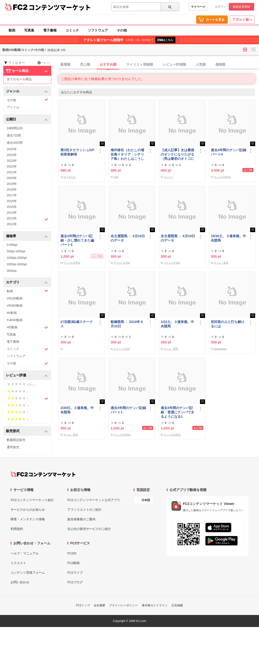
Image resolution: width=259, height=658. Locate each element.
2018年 (12, 189)
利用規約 (17, 529)
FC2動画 (73, 563)
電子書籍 (50, 30)
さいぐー (168, 177)
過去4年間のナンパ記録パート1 (128, 410)
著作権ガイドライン (155, 605)
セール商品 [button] (27, 70)
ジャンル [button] (27, 91)
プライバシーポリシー (123, 605)
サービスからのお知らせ (28, 509)
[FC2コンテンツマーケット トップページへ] (43, 474)
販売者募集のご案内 (81, 519)
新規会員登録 (241, 6)
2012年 (12, 224)
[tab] (159, 64)
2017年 (12, 195)
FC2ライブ (75, 572)
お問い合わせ (20, 582)
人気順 (201, 64)
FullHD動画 (15, 320)
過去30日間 (15, 142)
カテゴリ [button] (27, 282)
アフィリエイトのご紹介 (84, 509)
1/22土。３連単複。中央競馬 (177, 324)
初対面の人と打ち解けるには (227, 324)
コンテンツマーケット (60, 7)
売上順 (85, 64)
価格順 (220, 64)
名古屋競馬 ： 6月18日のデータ (178, 238)
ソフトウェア (98, 30)
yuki (116, 177)
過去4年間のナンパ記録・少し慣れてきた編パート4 (77, 240)
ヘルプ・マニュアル (25, 553)
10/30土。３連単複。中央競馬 (228, 238)
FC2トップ (83, 605)
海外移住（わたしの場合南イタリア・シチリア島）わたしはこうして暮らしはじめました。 (127, 154)
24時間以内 (15, 128)
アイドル (13, 107)
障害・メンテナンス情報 (28, 519)
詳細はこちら (165, 39)
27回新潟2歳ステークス (76, 324)
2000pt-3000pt (17, 264)
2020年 (12, 178)
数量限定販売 (16, 440)
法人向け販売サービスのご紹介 (89, 529)
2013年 (27, 219)
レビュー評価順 (174, 64)
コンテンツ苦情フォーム (28, 572)
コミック (72, 30)
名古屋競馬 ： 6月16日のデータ (128, 238)
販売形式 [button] (27, 431)
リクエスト (18, 563)
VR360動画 (15, 305)
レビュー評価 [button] (27, 375)
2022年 (12, 166)
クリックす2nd (122, 262)
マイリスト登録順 (139, 64)
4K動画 (12, 313)
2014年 (12, 212)
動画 (12, 30)
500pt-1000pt (16, 251)
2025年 (12, 149)
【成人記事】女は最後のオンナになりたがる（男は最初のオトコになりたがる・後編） (177, 154)
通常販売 (13, 447)
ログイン (220, 6)
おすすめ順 (108, 64)
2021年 (12, 172)
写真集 (29, 30)
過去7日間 (14, 135)
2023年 (12, 160)
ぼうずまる (70, 177)
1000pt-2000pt (17, 258)
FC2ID (72, 553)
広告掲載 (177, 605)
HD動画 (27, 327)
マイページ (198, 6)
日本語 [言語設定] (145, 500)
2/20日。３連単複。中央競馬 (77, 410)
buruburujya (220, 349)
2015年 (12, 207)
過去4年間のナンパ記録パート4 (228, 152)
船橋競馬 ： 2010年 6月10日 (127, 324)
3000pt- (12, 271)
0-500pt (12, 245)
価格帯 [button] (27, 236)
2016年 (12, 201)
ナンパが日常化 (222, 177)
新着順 (65, 64)
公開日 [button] (27, 119)
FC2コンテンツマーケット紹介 (32, 500)
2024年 (12, 155)
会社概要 (99, 605)
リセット (44, 62)
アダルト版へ (242, 19)
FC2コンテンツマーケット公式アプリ (93, 500)
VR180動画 (15, 298)
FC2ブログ (75, 582)
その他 (122, 30)
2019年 (12, 184)
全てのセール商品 (19, 79)
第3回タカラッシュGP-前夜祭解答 (77, 152)
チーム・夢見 (221, 262)
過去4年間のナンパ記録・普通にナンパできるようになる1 (177, 412)
